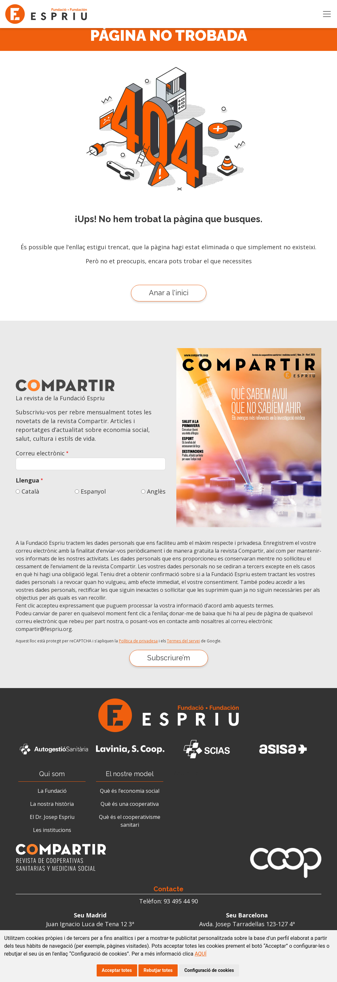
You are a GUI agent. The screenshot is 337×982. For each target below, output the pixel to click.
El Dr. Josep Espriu (52, 817)
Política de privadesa (138, 641)
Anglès (156, 491)
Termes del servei (183, 641)
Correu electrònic (40, 453)
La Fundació (52, 790)
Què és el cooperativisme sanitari (129, 820)
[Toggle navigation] (327, 14)
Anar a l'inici (168, 293)
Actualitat (187, 773)
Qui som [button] (52, 774)
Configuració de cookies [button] (209, 970)
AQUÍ (200, 954)
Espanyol (93, 491)
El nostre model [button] (130, 774)
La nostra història (52, 803)
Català (30, 491)
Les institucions (52, 830)
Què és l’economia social (129, 790)
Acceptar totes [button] (117, 970)
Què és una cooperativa (130, 803)
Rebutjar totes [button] (158, 970)
